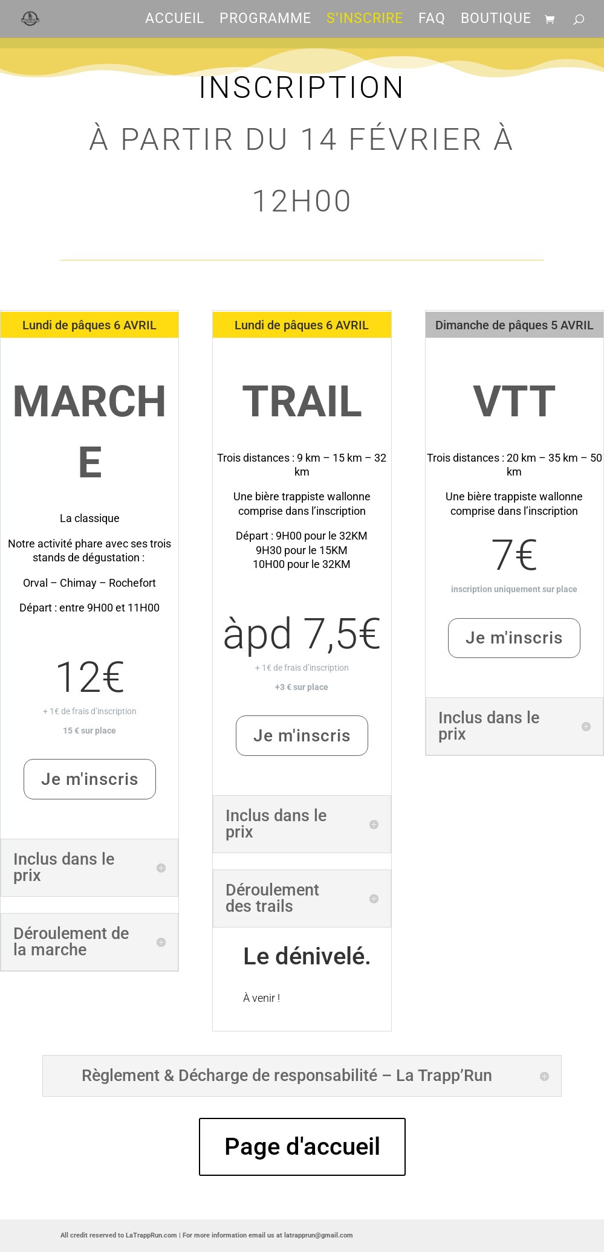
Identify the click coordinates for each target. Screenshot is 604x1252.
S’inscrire (364, 21)
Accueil (174, 21)
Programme (265, 21)
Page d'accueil (302, 1146)
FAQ (432, 21)
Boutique (496, 21)
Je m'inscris (89, 779)
